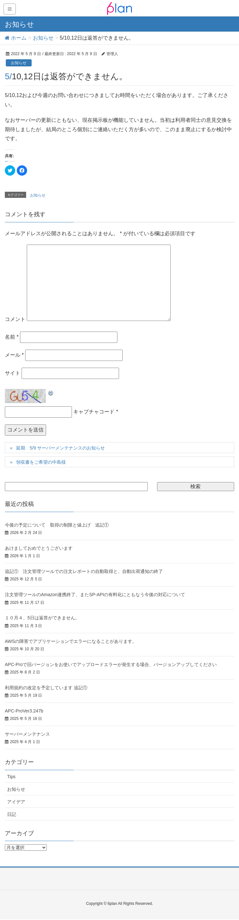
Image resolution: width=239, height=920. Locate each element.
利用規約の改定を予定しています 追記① (46, 687)
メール (14, 355)
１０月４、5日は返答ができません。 (42, 617)
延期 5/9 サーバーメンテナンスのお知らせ (60, 447)
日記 (11, 814)
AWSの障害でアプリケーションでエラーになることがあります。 (71, 641)
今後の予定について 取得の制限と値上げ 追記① (57, 525)
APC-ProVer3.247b (24, 710)
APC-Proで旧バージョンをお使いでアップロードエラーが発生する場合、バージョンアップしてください (111, 664)
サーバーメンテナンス (27, 734)
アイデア (16, 801)
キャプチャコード (94, 411)
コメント (15, 319)
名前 (12, 337)
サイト (12, 373)
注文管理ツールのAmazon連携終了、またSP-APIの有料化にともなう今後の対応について (95, 594)
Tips (11, 776)
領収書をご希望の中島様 (41, 462)
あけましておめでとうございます (39, 548)
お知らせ (18, 63)
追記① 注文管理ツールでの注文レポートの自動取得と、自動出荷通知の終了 (84, 571)
